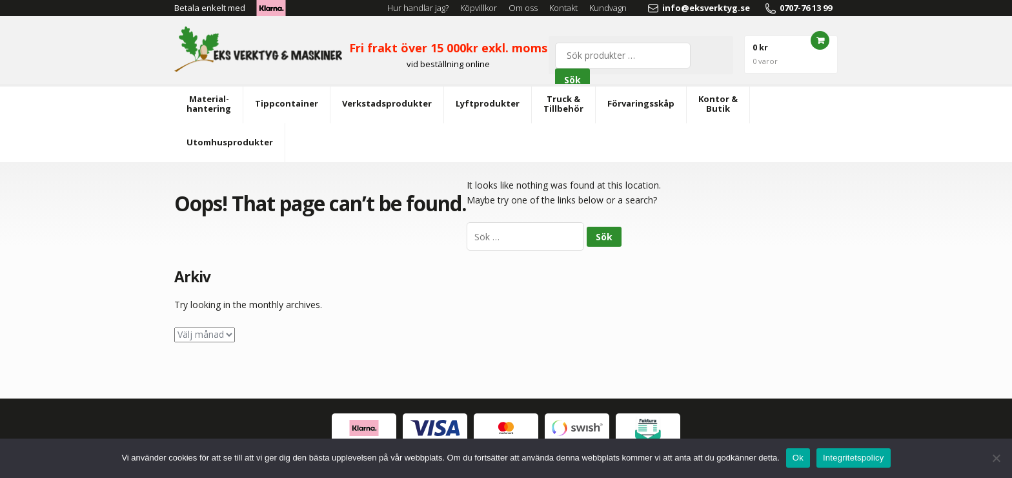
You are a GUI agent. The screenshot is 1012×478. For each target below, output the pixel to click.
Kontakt (563, 8)
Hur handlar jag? (418, 8)
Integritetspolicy (853, 457)
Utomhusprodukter (230, 142)
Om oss (523, 8)
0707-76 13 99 (798, 8)
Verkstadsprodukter (387, 103)
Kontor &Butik (718, 104)
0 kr (765, 53)
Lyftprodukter (488, 103)
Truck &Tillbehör (563, 104)
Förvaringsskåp (640, 103)
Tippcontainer (286, 103)
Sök (572, 80)
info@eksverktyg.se (698, 8)
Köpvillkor (478, 8)
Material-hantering (209, 104)
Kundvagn (608, 8)
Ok (798, 457)
